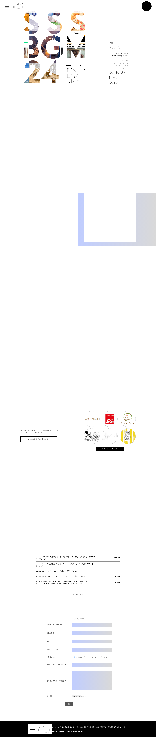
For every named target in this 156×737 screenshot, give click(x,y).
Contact (114, 82)
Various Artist (123, 68)
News (113, 77)
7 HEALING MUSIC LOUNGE (118, 66)
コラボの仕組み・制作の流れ (38, 439)
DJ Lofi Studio (123, 61)
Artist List (115, 47)
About (113, 42)
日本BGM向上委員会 (121, 53)
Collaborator (117, 72)
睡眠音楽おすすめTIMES (120, 56)
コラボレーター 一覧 (110, 449)
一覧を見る (78, 594)
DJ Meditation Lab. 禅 (121, 63)
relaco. (126, 58)
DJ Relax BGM (123, 51)
